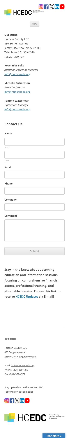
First (7, 147)
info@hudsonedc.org (17, 74)
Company (10, 199)
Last (7, 160)
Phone (8, 183)
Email (7, 167)
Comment (10, 215)
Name (8, 133)
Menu (34, 23)
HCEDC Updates (26, 297)
